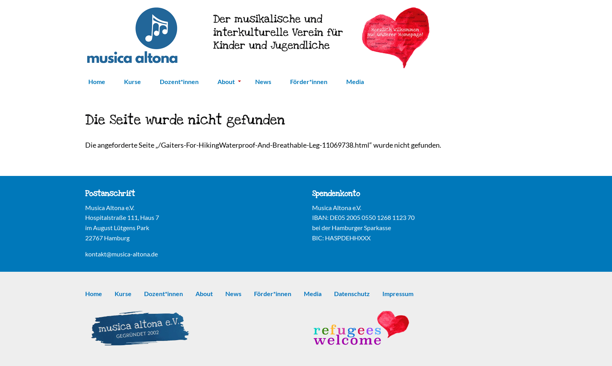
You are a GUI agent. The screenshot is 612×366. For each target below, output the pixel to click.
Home (96, 81)
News (263, 81)
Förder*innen (308, 81)
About (229, 81)
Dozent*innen (179, 81)
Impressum (397, 293)
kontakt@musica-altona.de (121, 254)
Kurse (132, 81)
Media (355, 81)
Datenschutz (352, 293)
